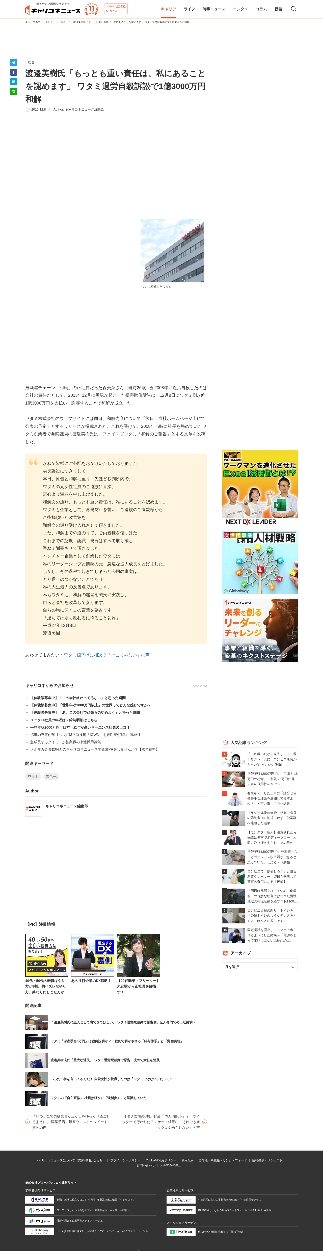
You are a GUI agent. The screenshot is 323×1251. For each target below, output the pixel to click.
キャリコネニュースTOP (39, 22)
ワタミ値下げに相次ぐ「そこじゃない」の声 (107, 655)
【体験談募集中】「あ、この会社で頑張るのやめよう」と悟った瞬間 (85, 712)
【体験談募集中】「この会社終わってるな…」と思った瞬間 (78, 698)
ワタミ (33, 777)
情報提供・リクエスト (267, 1160)
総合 (63, 22)
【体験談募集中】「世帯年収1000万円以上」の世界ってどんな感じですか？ (90, 705)
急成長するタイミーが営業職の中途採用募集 (65, 742)
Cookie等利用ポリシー (161, 1160)
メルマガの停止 (170, 1165)
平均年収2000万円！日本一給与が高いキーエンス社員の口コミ (80, 727)
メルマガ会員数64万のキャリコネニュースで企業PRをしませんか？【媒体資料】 (94, 749)
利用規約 (187, 1160)
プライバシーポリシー (125, 1160)
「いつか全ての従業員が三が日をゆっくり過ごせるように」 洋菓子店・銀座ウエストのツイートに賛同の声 (71, 1122)
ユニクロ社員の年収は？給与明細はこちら (63, 720)
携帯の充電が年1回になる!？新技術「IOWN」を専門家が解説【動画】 (86, 735)
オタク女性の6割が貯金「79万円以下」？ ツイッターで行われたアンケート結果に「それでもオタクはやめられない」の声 (161, 1122)
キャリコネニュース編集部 (84, 109)
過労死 (51, 777)
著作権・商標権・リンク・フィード (223, 1160)
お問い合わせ (146, 1165)
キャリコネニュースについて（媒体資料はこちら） (70, 1160)
